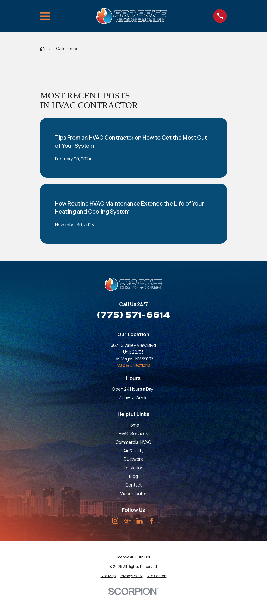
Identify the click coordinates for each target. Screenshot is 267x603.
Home (133, 425)
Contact (133, 485)
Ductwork (133, 459)
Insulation (133, 468)
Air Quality (133, 451)
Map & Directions (133, 365)
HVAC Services (133, 434)
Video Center (133, 493)
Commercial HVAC (133, 442)
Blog (133, 476)
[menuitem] (108, 576)
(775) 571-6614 (133, 314)
